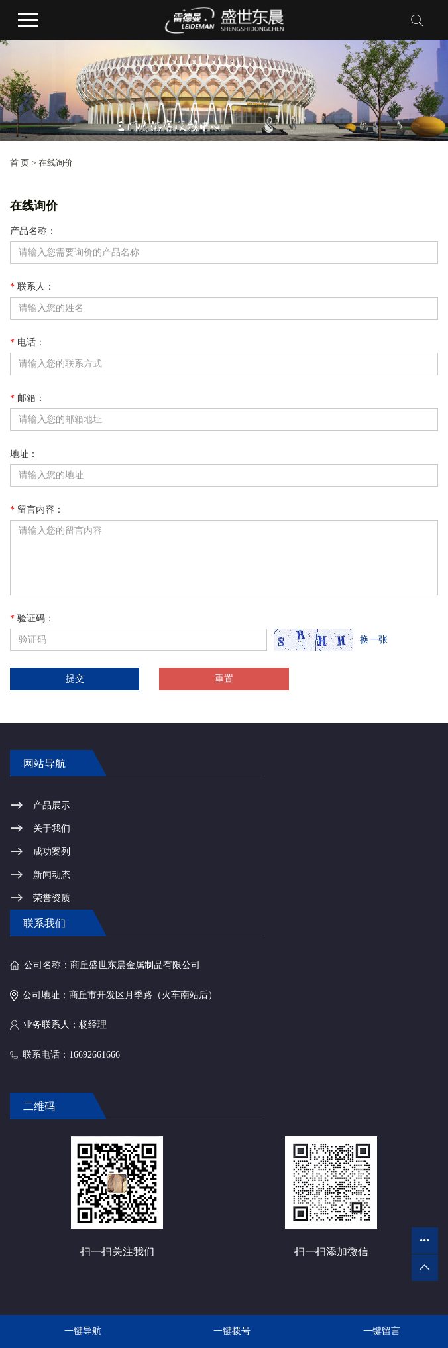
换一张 (374, 639)
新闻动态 (51, 875)
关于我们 (51, 828)
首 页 (19, 163)
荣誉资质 (51, 898)
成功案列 (51, 852)
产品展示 (51, 805)
